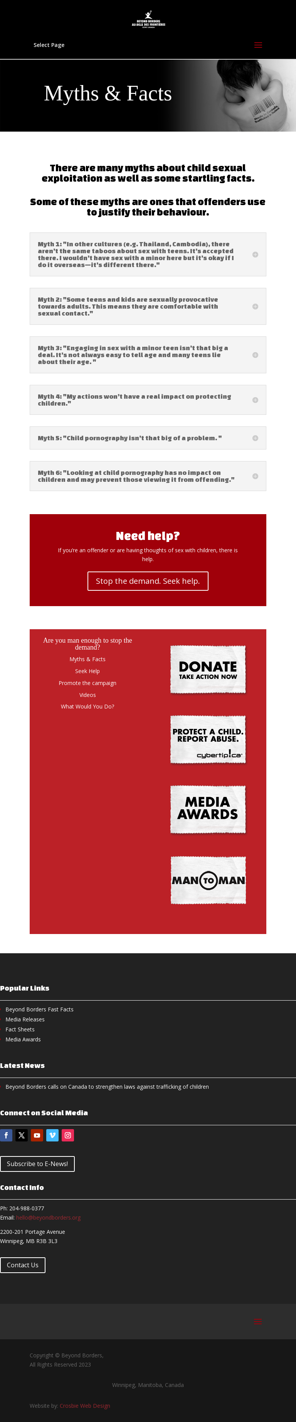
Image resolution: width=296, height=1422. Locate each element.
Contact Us (23, 1265)
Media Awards (23, 1039)
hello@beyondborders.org (48, 1217)
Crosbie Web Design (85, 1405)
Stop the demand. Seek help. (148, 581)
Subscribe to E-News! (37, 1164)
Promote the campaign (87, 683)
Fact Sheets (20, 1029)
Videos (87, 694)
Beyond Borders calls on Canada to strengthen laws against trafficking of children (107, 1086)
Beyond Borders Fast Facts (39, 1009)
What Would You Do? (87, 706)
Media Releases (25, 1019)
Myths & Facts (87, 659)
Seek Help (87, 671)
